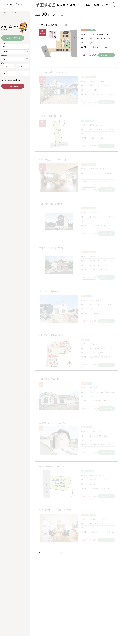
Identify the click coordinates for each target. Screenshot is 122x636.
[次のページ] (59, 552)
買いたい (22, 5)
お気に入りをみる (13, 86)
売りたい (10, 5)
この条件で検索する (12, 38)
